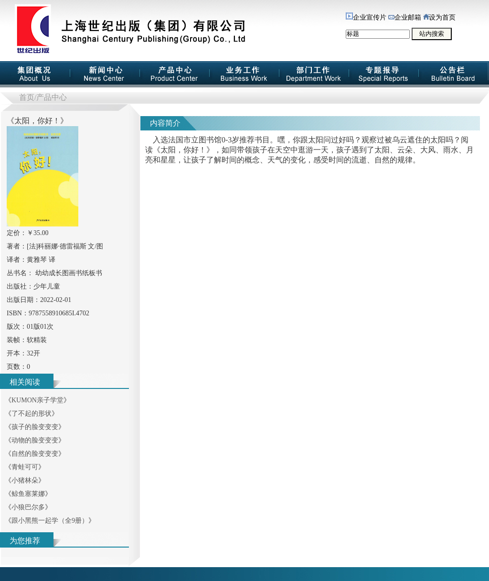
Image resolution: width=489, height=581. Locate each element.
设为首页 (439, 17)
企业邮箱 (404, 17)
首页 (26, 97)
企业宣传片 (366, 17)
